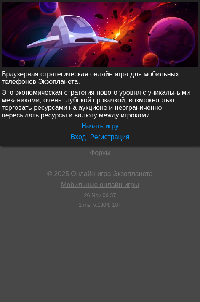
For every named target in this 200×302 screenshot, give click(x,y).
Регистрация (110, 137)
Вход (78, 137)
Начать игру (100, 126)
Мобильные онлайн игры (100, 184)
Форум (100, 152)
